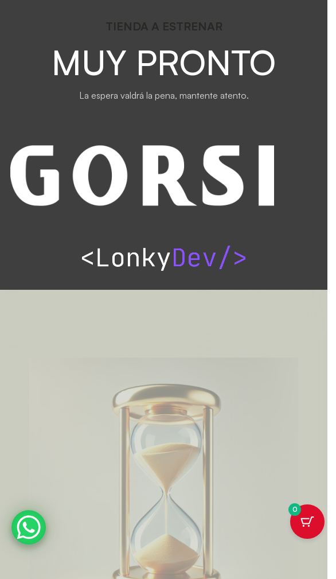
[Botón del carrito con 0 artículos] (307, 521)
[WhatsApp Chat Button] (28, 527)
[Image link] (163, 256)
